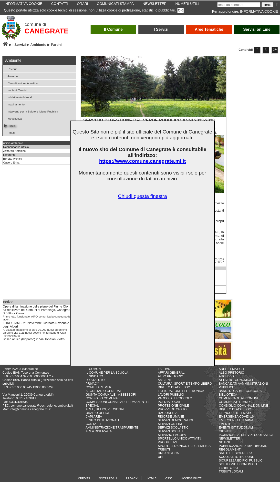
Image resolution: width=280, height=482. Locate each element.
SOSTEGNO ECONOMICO (238, 464)
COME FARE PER (98, 387)
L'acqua (10, 69)
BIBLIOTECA (228, 394)
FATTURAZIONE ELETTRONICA (181, 391)
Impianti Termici (15, 90)
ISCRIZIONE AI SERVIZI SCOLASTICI (246, 435)
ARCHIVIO (226, 376)
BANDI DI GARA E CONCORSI (240, 391)
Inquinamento (14, 104)
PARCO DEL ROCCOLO (175, 398)
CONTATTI (93, 424)
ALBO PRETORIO (170, 376)
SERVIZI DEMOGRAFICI (175, 420)
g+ (275, 49)
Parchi (10, 125)
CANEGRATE (47, 31)
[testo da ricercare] (238, 4)
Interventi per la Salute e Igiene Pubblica (31, 111)
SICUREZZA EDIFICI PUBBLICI (241, 460)
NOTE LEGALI (108, 478)
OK (180, 10)
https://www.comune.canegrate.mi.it (142, 161)
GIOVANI (225, 431)
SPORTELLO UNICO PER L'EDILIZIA (184, 446)
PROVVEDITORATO (172, 409)
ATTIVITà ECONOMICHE (236, 380)
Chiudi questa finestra (142, 196)
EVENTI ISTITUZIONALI (236, 427)
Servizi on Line (256, 29)
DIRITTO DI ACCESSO (174, 387)
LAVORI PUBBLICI (171, 394)
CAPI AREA (93, 416)
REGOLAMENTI (230, 449)
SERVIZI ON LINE (170, 424)
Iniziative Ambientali (18, 97)
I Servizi (161, 29)
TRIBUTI (164, 449)
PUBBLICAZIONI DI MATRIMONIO (243, 446)
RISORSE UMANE (171, 416)
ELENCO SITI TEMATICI (236, 413)
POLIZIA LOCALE (170, 402)
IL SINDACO (94, 376)
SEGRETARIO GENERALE (104, 391)
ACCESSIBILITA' (191, 478)
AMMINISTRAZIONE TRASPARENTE (111, 427)
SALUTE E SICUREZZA (235, 453)
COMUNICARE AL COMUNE (239, 398)
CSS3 (168, 478)
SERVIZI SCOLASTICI (173, 427)
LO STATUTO (94, 380)
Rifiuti (9, 132)
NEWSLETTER (229, 438)
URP (161, 457)
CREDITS (84, 478)
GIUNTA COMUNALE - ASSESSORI (110, 394)
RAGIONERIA (167, 413)
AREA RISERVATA (98, 431)
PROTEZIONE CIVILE (173, 405)
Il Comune (113, 29)
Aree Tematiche (209, 29)
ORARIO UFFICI (97, 413)
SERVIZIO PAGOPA (172, 435)
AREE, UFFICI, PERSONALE (106, 409)
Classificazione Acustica (21, 83)
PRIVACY (92, 383)
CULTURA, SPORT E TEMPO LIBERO (185, 383)
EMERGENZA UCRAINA (236, 420)
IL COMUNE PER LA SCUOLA (106, 372)
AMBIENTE (166, 380)
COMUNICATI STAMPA (235, 402)
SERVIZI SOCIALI (170, 431)
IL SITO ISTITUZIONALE (102, 420)
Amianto (11, 76)
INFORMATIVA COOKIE (259, 11)
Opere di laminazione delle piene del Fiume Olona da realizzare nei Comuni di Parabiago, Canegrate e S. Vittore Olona (38, 310)
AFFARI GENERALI (171, 372)
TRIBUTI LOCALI (231, 471)
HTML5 (151, 478)
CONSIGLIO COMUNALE (103, 398)
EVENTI (224, 424)
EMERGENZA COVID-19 (236, 416)
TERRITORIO (228, 468)
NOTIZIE (225, 442)
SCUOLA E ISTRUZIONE (236, 457)
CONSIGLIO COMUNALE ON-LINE (243, 405)
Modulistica (13, 118)
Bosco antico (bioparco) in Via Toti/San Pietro (34, 339)
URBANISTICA (168, 453)
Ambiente (38, 45)
